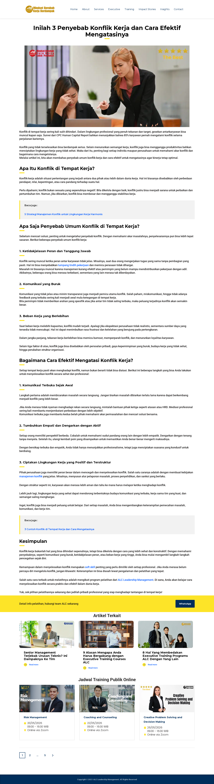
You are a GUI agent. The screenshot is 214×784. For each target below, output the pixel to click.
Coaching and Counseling (100, 717)
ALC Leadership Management (135, 579)
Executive (114, 9)
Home (74, 9)
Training (129, 9)
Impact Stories (147, 9)
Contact (178, 9)
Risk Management (35, 717)
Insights (164, 9)
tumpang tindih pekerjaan (73, 265)
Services (99, 9)
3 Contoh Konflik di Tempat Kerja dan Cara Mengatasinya (59, 529)
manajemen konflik (30, 476)
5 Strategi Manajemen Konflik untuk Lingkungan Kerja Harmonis (64, 214)
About (86, 9)
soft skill (90, 567)
